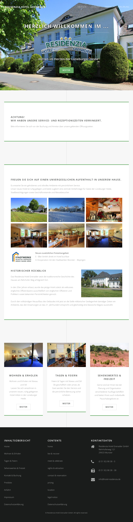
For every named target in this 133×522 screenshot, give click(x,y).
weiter (66, 70)
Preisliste (8, 482)
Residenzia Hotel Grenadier (25, 6)
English (95, 6)
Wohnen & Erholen (12, 453)
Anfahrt (7, 490)
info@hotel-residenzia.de (109, 479)
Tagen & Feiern (10, 461)
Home (6, 446)
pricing (51, 482)
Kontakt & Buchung (12, 475)
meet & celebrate (55, 461)
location (51, 490)
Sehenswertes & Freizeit (14, 468)
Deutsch (82, 6)
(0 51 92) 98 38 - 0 (107, 461)
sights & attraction (56, 468)
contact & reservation (57, 475)
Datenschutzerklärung (117, 6)
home (50, 446)
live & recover (53, 453)
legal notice (52, 497)
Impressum (9, 497)
